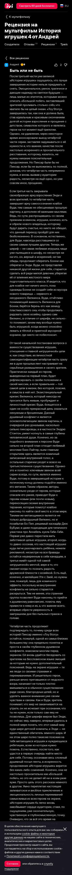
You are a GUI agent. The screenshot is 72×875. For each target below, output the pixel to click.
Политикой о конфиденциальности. (28, 855)
